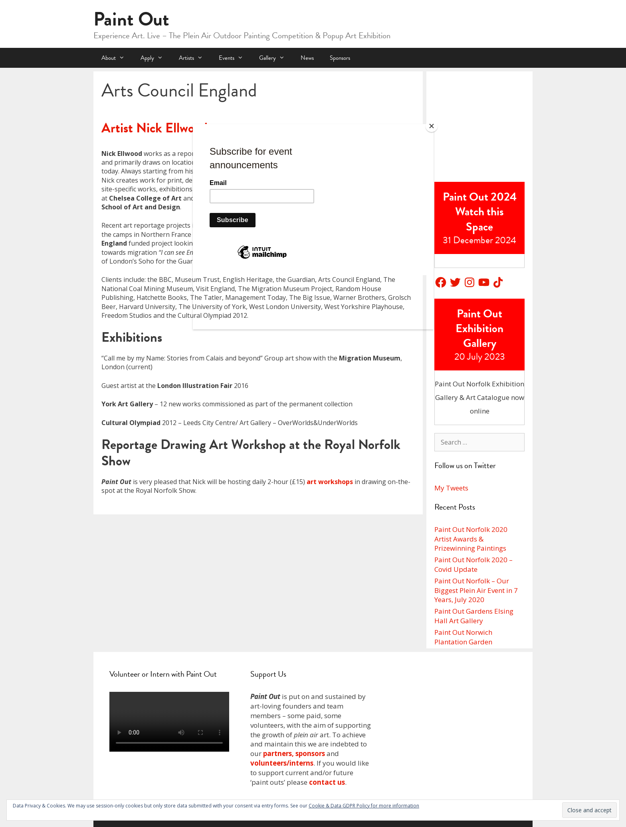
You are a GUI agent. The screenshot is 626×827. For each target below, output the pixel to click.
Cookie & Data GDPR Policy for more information (364, 805)
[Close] (432, 126)
